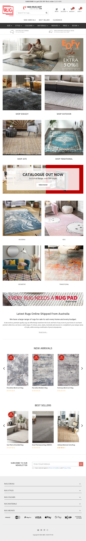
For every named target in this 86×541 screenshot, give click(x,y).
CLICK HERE (43, 1)
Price (66, 25)
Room (75, 25)
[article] (30, 374)
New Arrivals (30, 20)
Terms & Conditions (54, 468)
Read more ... (43, 332)
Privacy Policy (67, 468)
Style (18, 25)
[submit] (81, 464)
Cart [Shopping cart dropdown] (79, 12)
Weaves (55, 25)
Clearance (57, 20)
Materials (43, 25)
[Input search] (32, 13)
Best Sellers (44, 20)
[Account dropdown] (64, 12)
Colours (29, 25)
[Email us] (38, 530)
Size (9, 25)
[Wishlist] (72, 10)
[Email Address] (55, 464)
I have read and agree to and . (51, 468)
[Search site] (46, 13)
